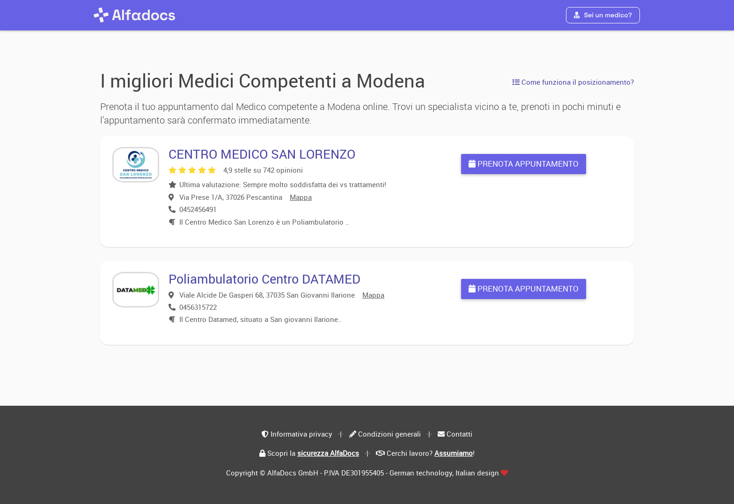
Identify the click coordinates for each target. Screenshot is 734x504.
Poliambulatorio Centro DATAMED (264, 278)
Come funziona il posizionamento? (573, 82)
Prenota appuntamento (524, 163)
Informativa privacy (301, 433)
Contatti (459, 433)
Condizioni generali (389, 433)
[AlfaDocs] (134, 14)
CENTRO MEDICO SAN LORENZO (262, 153)
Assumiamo (453, 453)
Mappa (301, 197)
